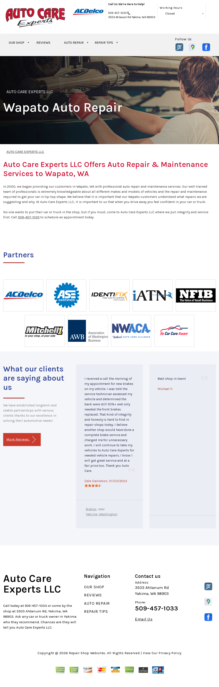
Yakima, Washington (101, 514)
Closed (170, 13)
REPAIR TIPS (104, 43)
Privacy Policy (170, 653)
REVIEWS (43, 43)
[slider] (93, 485)
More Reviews (21, 439)
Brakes (91, 509)
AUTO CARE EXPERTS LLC (29, 91)
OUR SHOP (16, 43)
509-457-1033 (117, 12)
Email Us (144, 619)
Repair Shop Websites (87, 653)
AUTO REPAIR (74, 43)
